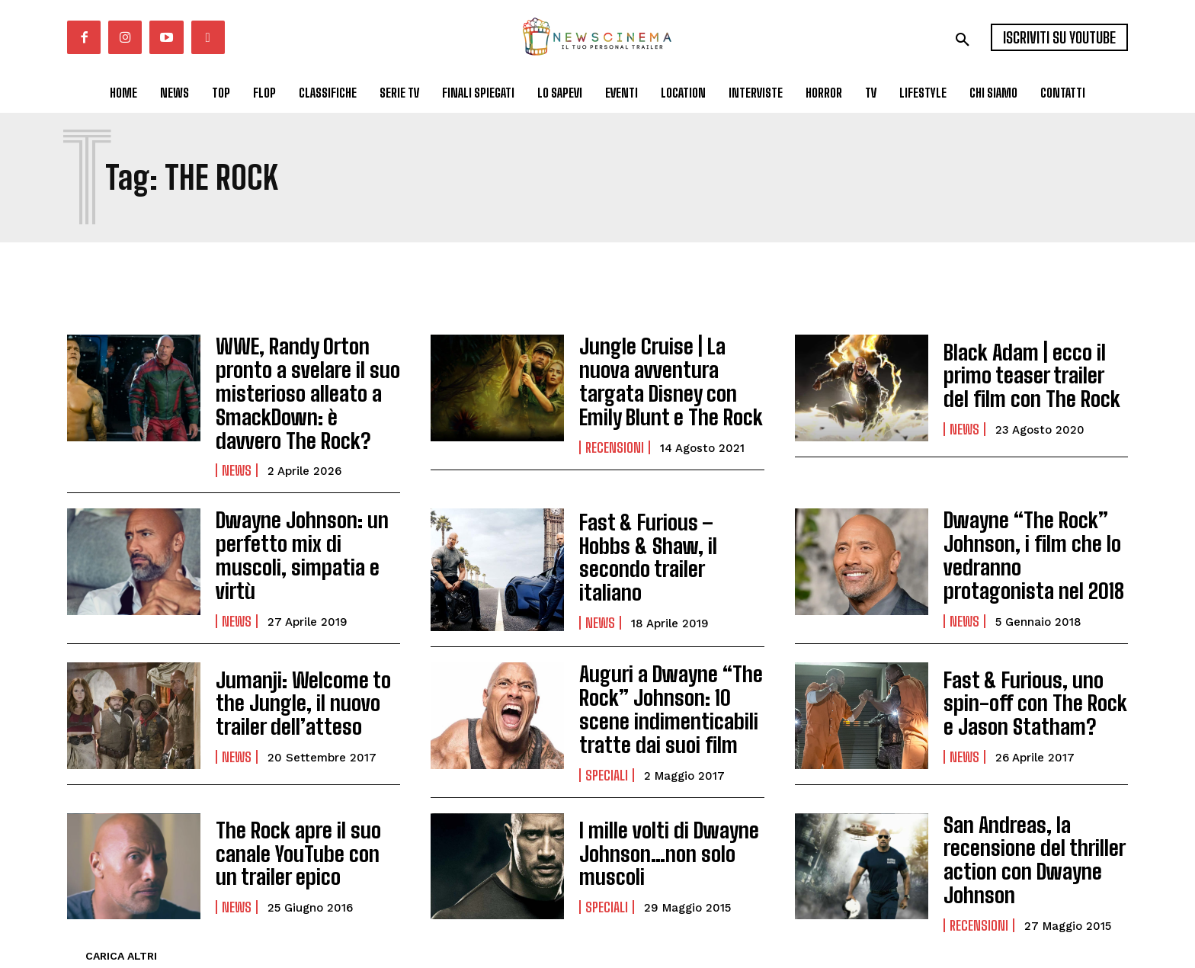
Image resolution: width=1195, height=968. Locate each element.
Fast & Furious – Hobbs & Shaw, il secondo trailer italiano (668, 540)
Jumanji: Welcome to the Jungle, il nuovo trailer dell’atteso (305, 686)
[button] (962, 39)
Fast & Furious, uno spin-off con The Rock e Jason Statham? (1033, 686)
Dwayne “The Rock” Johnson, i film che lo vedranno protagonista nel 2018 (1027, 532)
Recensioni (614, 434)
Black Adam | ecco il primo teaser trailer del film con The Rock (1025, 375)
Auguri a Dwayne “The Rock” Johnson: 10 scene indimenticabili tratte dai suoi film (669, 686)
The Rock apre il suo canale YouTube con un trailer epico (298, 824)
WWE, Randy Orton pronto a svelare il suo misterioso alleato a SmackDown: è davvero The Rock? (299, 384)
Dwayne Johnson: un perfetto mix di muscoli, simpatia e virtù (302, 532)
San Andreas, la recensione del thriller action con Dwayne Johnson (1021, 824)
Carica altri (121, 914)
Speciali (606, 745)
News (236, 453)
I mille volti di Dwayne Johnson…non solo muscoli (656, 824)
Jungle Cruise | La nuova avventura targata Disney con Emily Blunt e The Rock (666, 375)
